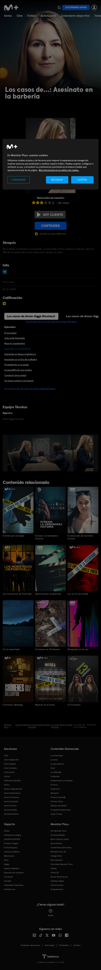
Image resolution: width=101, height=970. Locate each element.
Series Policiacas (11, 797)
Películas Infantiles (12, 780)
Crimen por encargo (13, 535)
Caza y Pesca (56, 814)
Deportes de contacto (14, 872)
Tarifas (54, 868)
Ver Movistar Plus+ (59, 831)
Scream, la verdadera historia (46, 537)
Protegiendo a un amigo (16, 364)
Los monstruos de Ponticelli (17, 593)
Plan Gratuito (57, 860)
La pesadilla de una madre (18, 370)
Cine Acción (9, 772)
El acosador (10, 333)
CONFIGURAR (19, 179)
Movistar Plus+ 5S (58, 851)
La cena (54, 759)
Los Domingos (57, 755)
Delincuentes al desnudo (48, 593)
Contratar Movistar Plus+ (62, 864)
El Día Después (10, 847)
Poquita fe (55, 789)
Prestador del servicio (30, 945)
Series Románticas (12, 793)
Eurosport (8, 876)
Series (8, 15)
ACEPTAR (82, 179)
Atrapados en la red (77, 649)
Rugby (6, 864)
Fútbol (31, 15)
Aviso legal (49, 945)
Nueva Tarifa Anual (59, 876)
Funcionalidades (58, 835)
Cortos (7, 776)
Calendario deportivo (75, 15)
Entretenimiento (11, 814)
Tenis (6, 860)
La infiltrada (56, 772)
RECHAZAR (57, 179)
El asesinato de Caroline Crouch (80, 537)
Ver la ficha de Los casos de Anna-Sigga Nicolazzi (51, 321)
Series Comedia (11, 801)
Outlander (55, 776)
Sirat (53, 768)
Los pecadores (57, 764)
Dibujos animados (59, 805)
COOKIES (76, 945)
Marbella (55, 793)
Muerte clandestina (14, 343)
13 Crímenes (73, 704)
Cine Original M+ (11, 759)
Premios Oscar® (58, 797)
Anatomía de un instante (62, 780)
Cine (20, 15)
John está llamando (14, 338)
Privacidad (63, 945)
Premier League (11, 843)
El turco (54, 784)
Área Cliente (56, 843)
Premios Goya (57, 801)
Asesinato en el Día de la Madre (20, 359)
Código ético (56, 856)
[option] (40, 453)
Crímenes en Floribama (47, 649)
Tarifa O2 (55, 872)
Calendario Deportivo (13, 885)
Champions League (12, 835)
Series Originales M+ (13, 789)
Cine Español (10, 764)
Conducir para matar (15, 375)
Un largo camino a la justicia (19, 380)
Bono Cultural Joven (60, 839)
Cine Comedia (10, 768)
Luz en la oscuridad (77, 593)
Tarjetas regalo (57, 881)
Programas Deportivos (60, 809)
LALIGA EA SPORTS (12, 839)
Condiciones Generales (61, 847)
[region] (50, 164)
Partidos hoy (9, 889)
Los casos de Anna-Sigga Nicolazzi (31, 316)
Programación (57, 889)
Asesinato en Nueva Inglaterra (20, 354)
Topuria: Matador (11, 868)
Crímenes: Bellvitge (13, 704)
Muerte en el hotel (45, 704)
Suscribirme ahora (76, 7)
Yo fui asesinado (11, 649)
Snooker (7, 881)
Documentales (10, 809)
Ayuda (50, 912)
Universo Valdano (12, 851)
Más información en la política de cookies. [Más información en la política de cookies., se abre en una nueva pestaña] (59, 170)
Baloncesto (48, 15)
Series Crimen (10, 805)
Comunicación (57, 885)
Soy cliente (50, 214)
